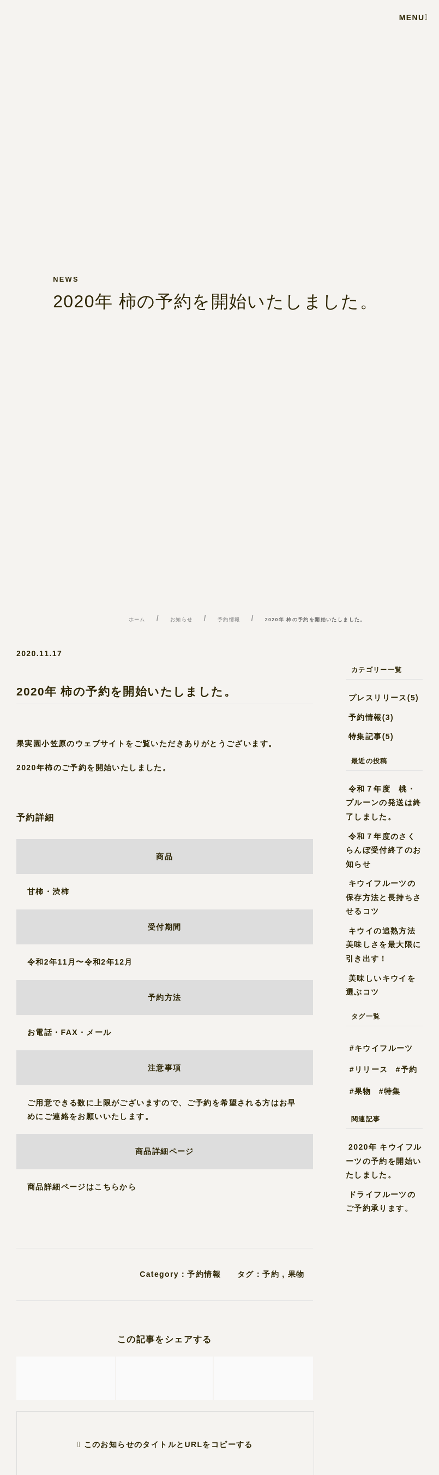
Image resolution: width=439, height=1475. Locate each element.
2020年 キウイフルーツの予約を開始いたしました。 (384, 1161)
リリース (371, 1069)
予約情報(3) (371, 717)
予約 (270, 1274)
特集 (392, 1091)
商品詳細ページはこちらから (81, 1186)
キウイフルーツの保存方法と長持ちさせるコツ (384, 897)
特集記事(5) (371, 736)
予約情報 (204, 1274)
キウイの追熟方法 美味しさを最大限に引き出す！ (384, 944)
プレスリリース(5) (383, 697)
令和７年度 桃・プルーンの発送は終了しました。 (384, 802)
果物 (296, 1274)
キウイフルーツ (383, 1048)
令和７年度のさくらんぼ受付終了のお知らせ (384, 850)
